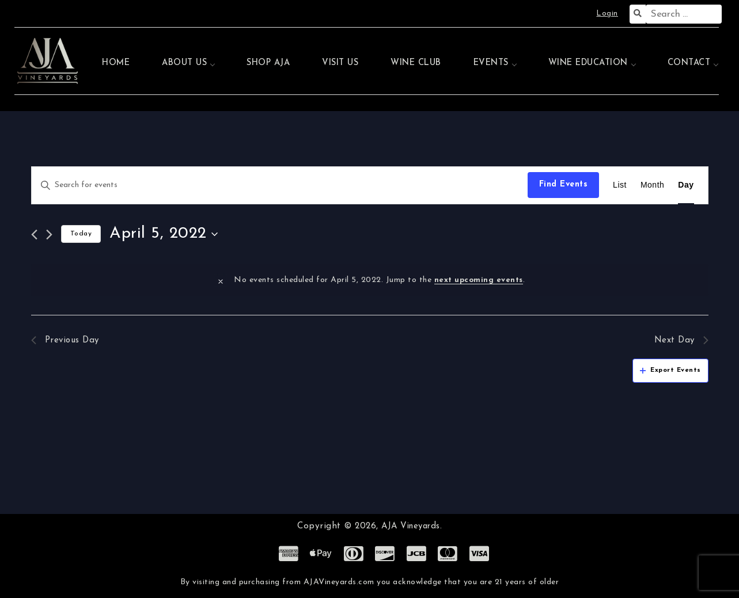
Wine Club (416, 63)
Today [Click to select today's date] (81, 233)
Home (116, 63)
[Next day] (49, 234)
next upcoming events (478, 280)
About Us (184, 63)
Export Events (670, 371)
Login (607, 13)
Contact (689, 63)
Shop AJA (268, 63)
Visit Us (340, 63)
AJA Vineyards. (411, 526)
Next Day (680, 340)
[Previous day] (34, 234)
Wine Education (588, 63)
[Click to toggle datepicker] (163, 234)
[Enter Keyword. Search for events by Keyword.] (280, 185)
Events (491, 63)
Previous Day (67, 340)
